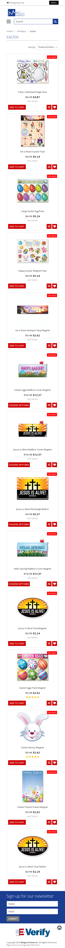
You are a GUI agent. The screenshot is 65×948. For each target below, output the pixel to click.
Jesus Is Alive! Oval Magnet (32, 628)
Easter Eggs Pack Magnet (32, 687)
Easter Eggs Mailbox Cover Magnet (32, 389)
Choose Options (19, 405)
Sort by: (32, 47)
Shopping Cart (16, 2)
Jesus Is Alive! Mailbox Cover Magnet (33, 449)
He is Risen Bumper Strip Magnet (32, 330)
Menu (54, 2)
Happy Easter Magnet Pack (32, 270)
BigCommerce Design (17, 945)
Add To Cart (17, 107)
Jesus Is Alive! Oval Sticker (32, 866)
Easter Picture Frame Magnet (33, 807)
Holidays (21, 31)
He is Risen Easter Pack (32, 151)
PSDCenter (35, 945)
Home (10, 31)
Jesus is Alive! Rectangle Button (32, 509)
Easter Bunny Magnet (32, 747)
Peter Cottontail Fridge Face (32, 92)
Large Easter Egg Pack (32, 211)
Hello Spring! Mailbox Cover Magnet (32, 568)
